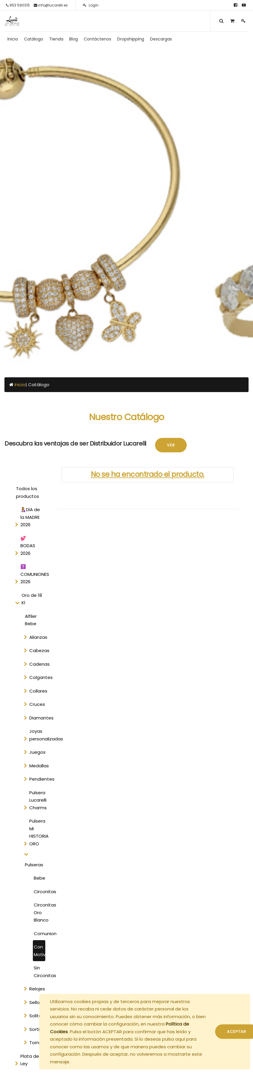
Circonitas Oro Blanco (39, 912)
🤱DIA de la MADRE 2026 (30, 517)
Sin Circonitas (39, 972)
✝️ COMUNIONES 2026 (33, 574)
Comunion (39, 933)
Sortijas (37, 1029)
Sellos (35, 1002)
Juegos (37, 752)
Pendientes (38, 779)
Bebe (39, 878)
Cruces (37, 704)
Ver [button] (171, 445)
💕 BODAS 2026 (27, 545)
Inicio (19, 384)
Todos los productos (27, 492)
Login (91, 5)
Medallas (38, 766)
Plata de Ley (29, 1060)
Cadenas (38, 664)
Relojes (37, 989)
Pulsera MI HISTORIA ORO (38, 832)
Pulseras (34, 865)
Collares (38, 691)
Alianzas (38, 637)
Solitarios (38, 1016)
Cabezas (38, 650)
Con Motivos (39, 951)
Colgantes (38, 677)
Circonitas (39, 891)
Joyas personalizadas (38, 735)
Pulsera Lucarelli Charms (38, 800)
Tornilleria (38, 1042)
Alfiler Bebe (31, 620)
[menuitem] (12, 39)
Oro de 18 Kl (32, 599)
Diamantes (38, 718)
